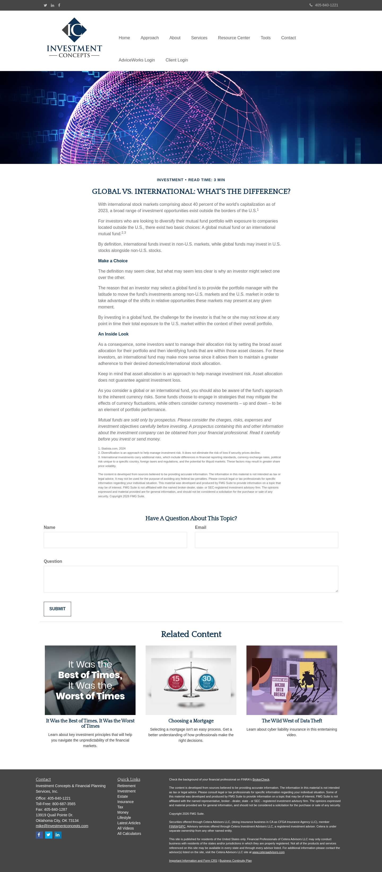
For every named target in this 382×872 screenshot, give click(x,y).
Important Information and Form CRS (193, 860)
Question (53, 561)
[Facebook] (59, 5)
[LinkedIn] (52, 5)
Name (49, 527)
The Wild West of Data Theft (292, 721)
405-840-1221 (324, 5)
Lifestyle (124, 818)
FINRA (173, 826)
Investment (127, 791)
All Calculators (129, 833)
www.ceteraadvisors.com (268, 852)
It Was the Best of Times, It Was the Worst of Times (90, 723)
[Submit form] (57, 609)
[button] (149, 29)
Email (200, 527)
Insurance (126, 802)
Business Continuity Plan (235, 860)
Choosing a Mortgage (191, 721)
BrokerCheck (261, 779)
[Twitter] (45, 5)
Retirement (127, 786)
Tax (120, 807)
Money (123, 812)
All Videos (126, 828)
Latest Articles (129, 823)
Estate (123, 796)
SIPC (182, 826)
